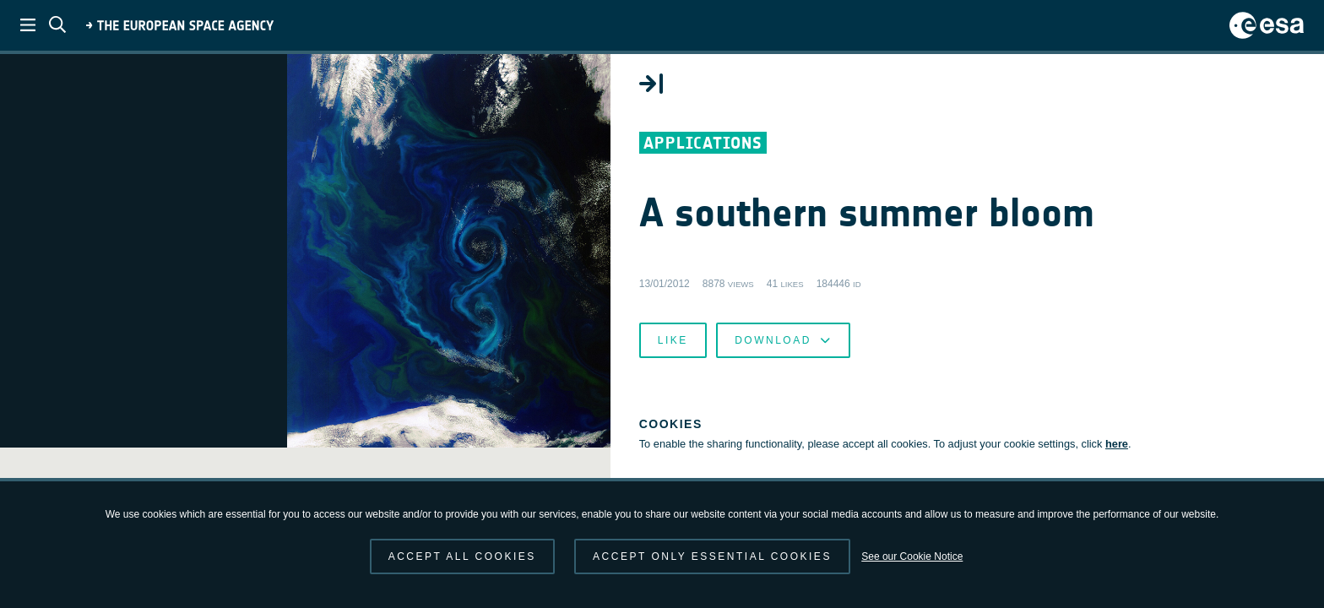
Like (927, 405)
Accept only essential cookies (712, 556)
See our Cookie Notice (912, 556)
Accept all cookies (462, 556)
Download (1037, 405)
